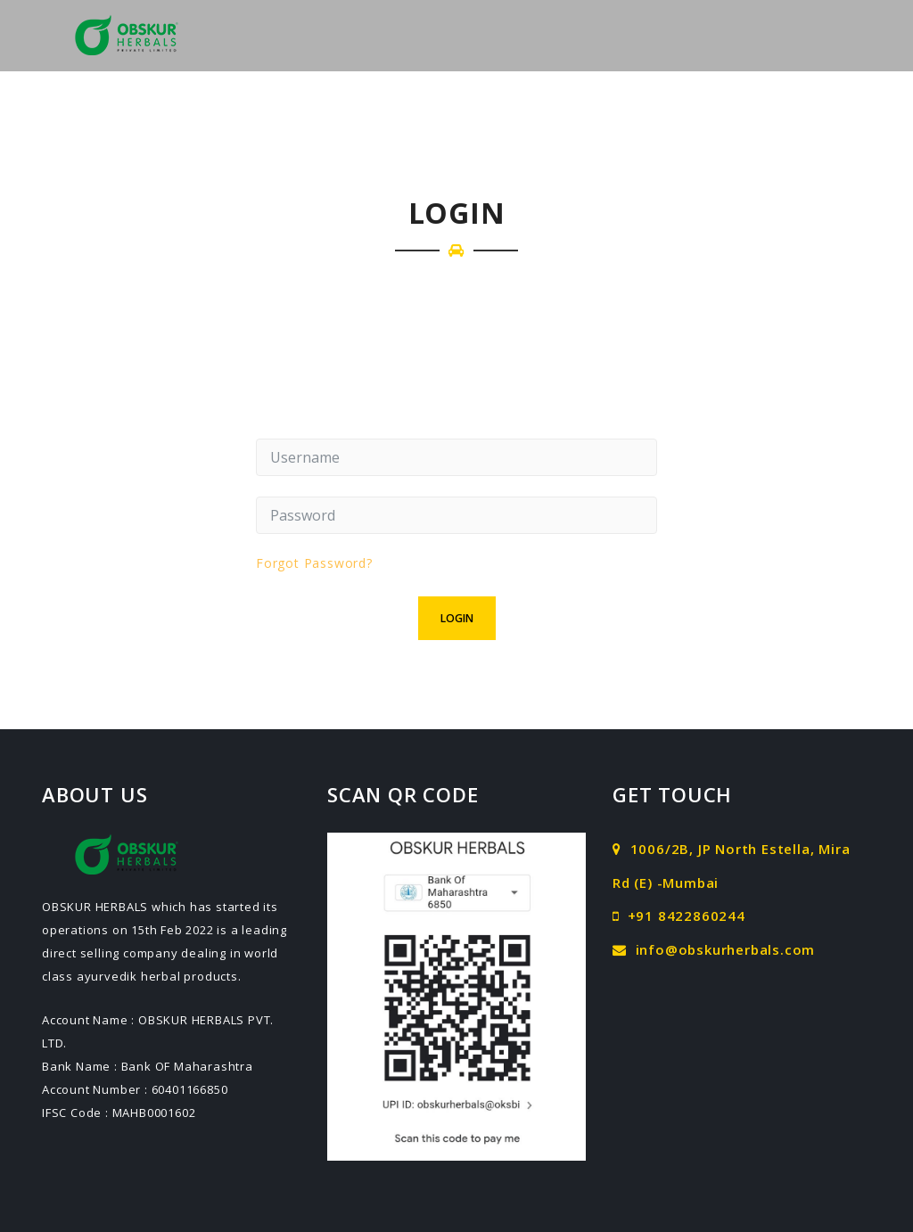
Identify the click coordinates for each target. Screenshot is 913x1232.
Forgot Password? (314, 562)
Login (456, 618)
